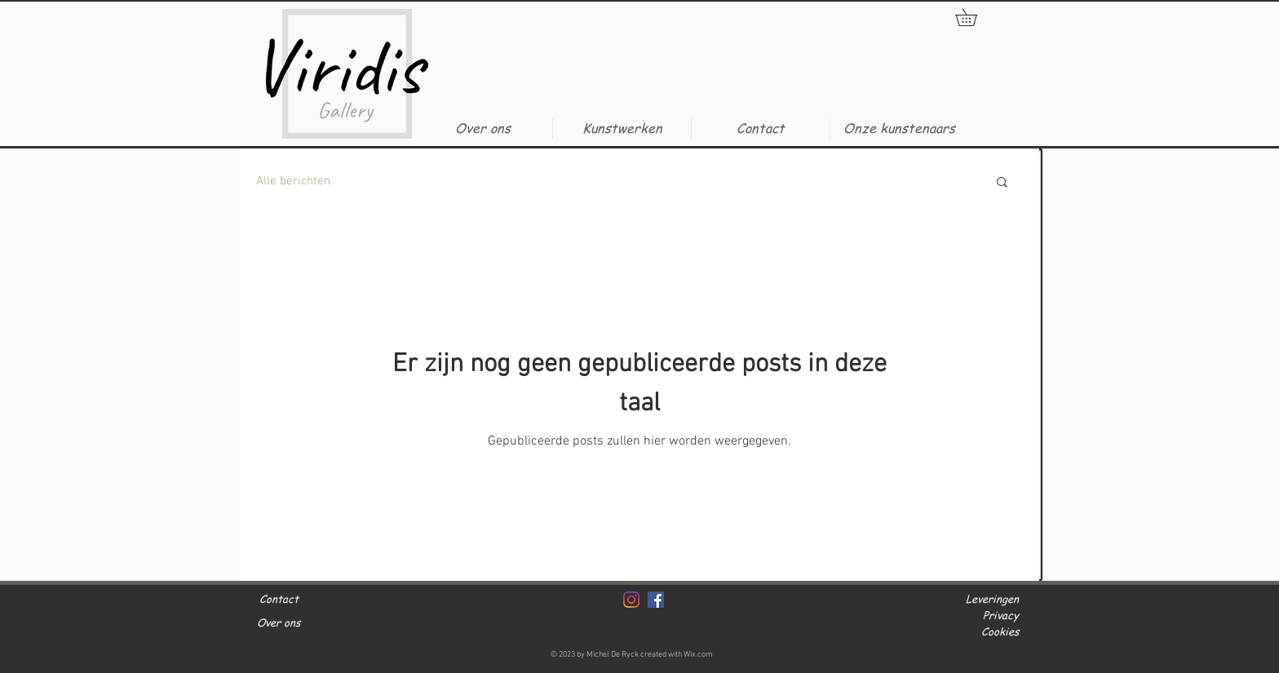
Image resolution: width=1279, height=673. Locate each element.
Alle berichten (293, 181)
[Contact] (309, 599)
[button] (621, 128)
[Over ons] (304, 622)
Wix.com (698, 654)
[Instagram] (631, 599)
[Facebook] (656, 599)
